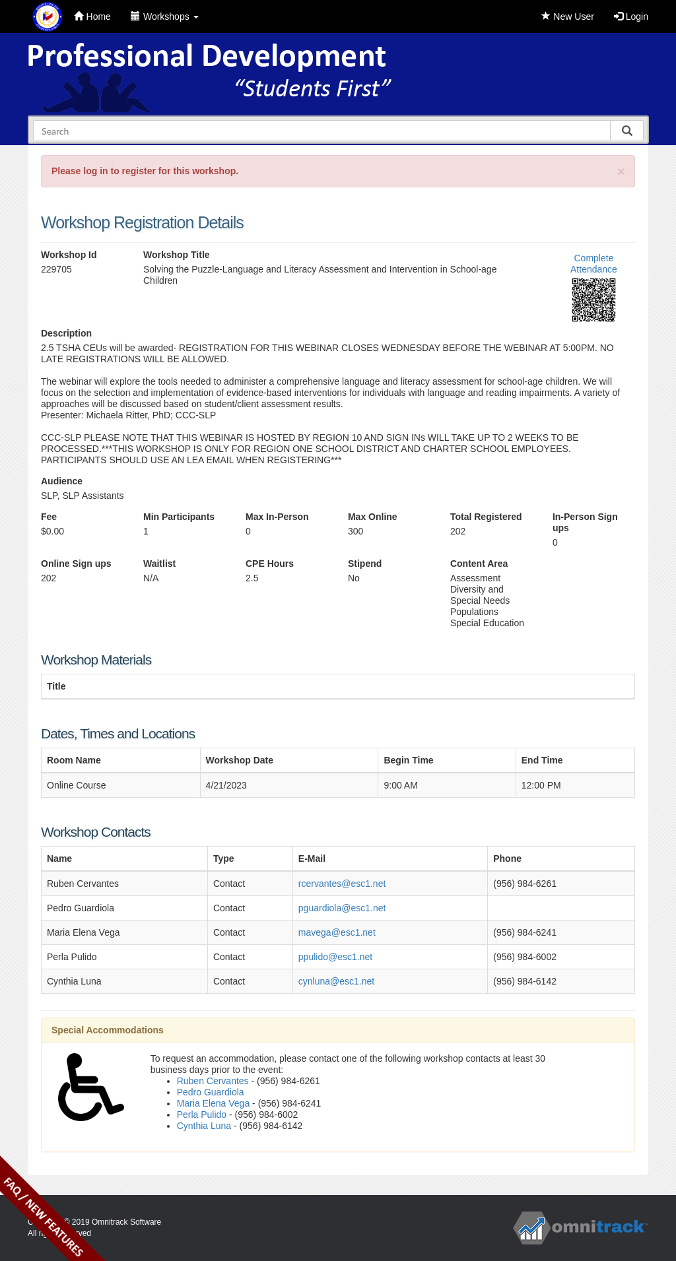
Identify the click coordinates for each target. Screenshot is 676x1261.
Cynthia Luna (204, 1125)
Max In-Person (277, 516)
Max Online (372, 516)
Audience (62, 481)
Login (631, 16)
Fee (49, 516)
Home (92, 16)
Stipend (365, 563)
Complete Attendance (593, 264)
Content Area (479, 563)
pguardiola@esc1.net (342, 908)
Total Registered (486, 516)
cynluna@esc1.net (336, 981)
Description (66, 333)
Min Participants (179, 516)
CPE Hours (270, 563)
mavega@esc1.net (337, 932)
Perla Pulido (202, 1114)
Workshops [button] (165, 16)
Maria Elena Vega (213, 1103)
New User (567, 16)
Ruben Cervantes (213, 1081)
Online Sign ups (76, 563)
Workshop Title (176, 254)
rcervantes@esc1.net (342, 883)
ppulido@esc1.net (335, 957)
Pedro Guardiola (210, 1092)
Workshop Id (69, 254)
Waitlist (159, 563)
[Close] (621, 171)
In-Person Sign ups (585, 522)
